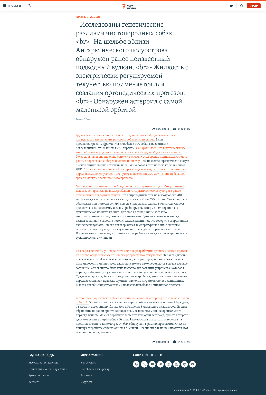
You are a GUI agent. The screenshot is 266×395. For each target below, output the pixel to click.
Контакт (33, 382)
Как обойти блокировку (95, 369)
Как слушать (88, 363)
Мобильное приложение (43, 363)
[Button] (160, 129)
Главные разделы (88, 17)
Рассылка (86, 375)
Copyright (86, 382)
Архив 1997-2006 (38, 375)
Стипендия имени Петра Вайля (47, 369)
